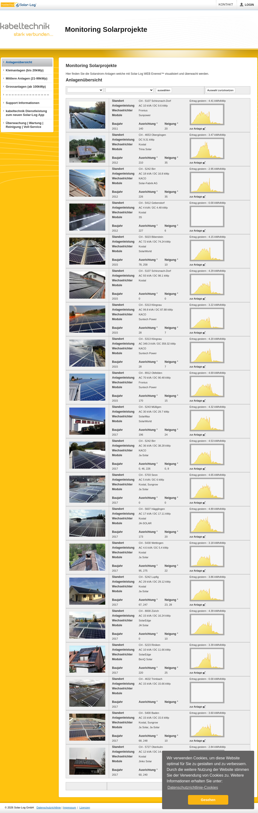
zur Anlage (196, 128)
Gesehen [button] (208, 800)
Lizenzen (84, 807)
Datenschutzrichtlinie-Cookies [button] (192, 787)
